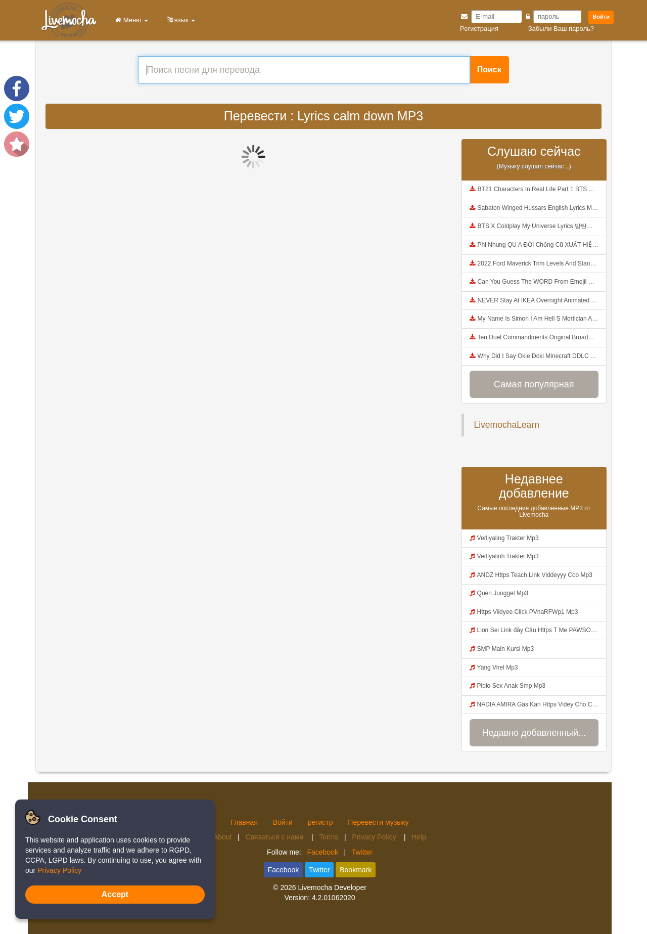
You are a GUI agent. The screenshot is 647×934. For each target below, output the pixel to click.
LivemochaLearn (506, 425)
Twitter (362, 852)
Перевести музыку (378, 822)
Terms (328, 837)
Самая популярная (534, 384)
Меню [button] (130, 20)
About (222, 837)
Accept (115, 894)
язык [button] (179, 20)
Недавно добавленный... (534, 733)
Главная (243, 822)
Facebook (322, 852)
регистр (320, 822)
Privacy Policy (375, 837)
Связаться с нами (275, 837)
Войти (601, 17)
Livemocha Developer (332, 887)
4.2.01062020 (333, 898)
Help (418, 837)
